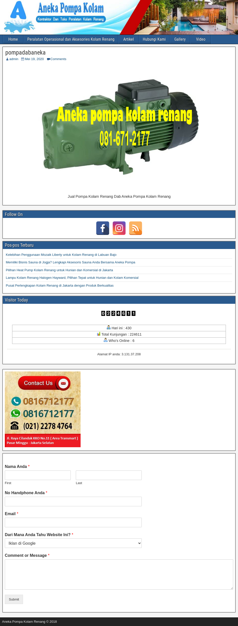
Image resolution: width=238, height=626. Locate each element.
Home (13, 39)
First (8, 483)
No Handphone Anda (26, 493)
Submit (14, 599)
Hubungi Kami (154, 39)
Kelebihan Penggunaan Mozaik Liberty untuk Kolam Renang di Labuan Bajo (61, 255)
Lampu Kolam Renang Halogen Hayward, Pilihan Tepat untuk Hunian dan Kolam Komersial (72, 278)
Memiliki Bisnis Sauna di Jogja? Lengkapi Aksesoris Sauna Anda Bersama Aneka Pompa (70, 262)
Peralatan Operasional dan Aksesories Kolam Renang (70, 39)
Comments (58, 59)
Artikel (128, 39)
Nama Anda (17, 466)
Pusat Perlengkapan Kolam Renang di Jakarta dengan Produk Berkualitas (59, 285)
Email (11, 514)
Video (200, 39)
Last (79, 483)
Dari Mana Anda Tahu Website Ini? (39, 535)
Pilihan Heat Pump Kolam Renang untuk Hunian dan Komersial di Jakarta (59, 270)
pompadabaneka (25, 52)
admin (13, 59)
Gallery (180, 39)
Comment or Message (27, 555)
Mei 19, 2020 (34, 59)
